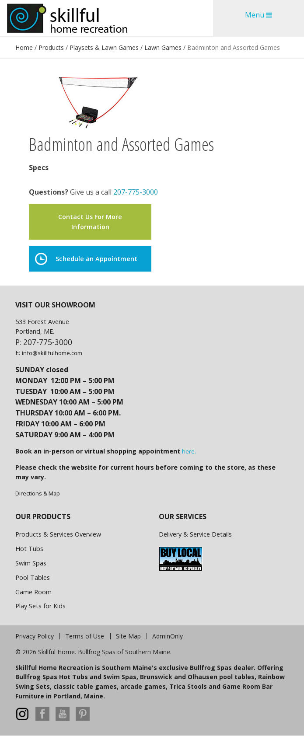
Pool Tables (32, 577)
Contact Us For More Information (90, 221)
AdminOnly (167, 636)
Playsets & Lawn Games (104, 47)
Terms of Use (84, 636)
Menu (258, 15)
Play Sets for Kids (40, 606)
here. (189, 451)
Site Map (128, 636)
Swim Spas (30, 563)
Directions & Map (37, 493)
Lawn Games (163, 47)
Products (51, 47)
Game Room (33, 592)
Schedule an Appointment (86, 259)
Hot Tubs (29, 548)
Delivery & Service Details (195, 534)
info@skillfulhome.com (52, 353)
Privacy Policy (34, 636)
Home (24, 47)
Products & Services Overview (58, 534)
